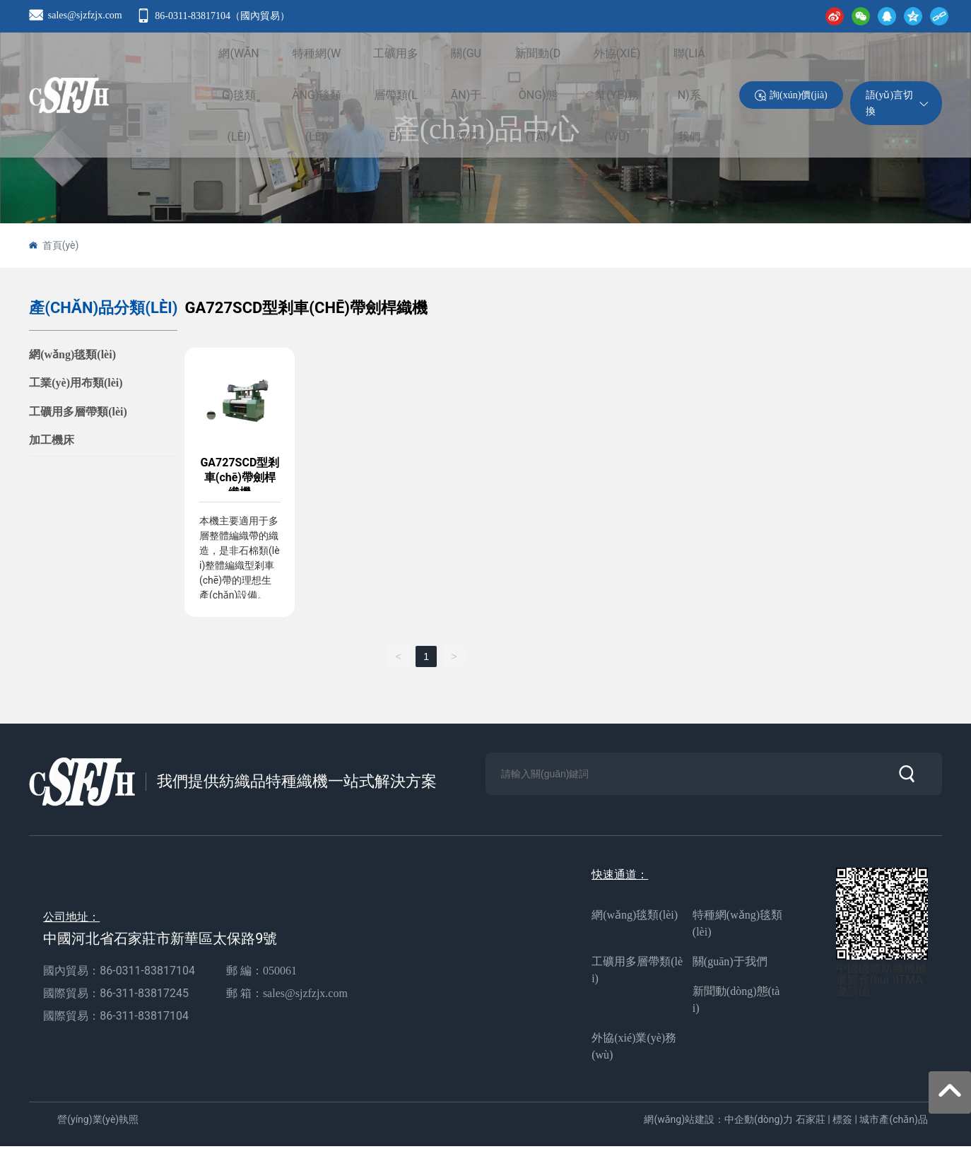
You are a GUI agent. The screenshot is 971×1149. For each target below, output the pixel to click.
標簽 (842, 1121)
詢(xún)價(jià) (799, 122)
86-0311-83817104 (147, 972)
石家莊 (810, 1121)
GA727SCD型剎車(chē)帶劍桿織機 (240, 476)
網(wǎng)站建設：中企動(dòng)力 (718, 1121)
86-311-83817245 (146, 995)
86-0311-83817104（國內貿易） (222, 16)
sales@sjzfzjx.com (85, 15)
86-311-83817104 (144, 1018)
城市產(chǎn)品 (893, 1121)
